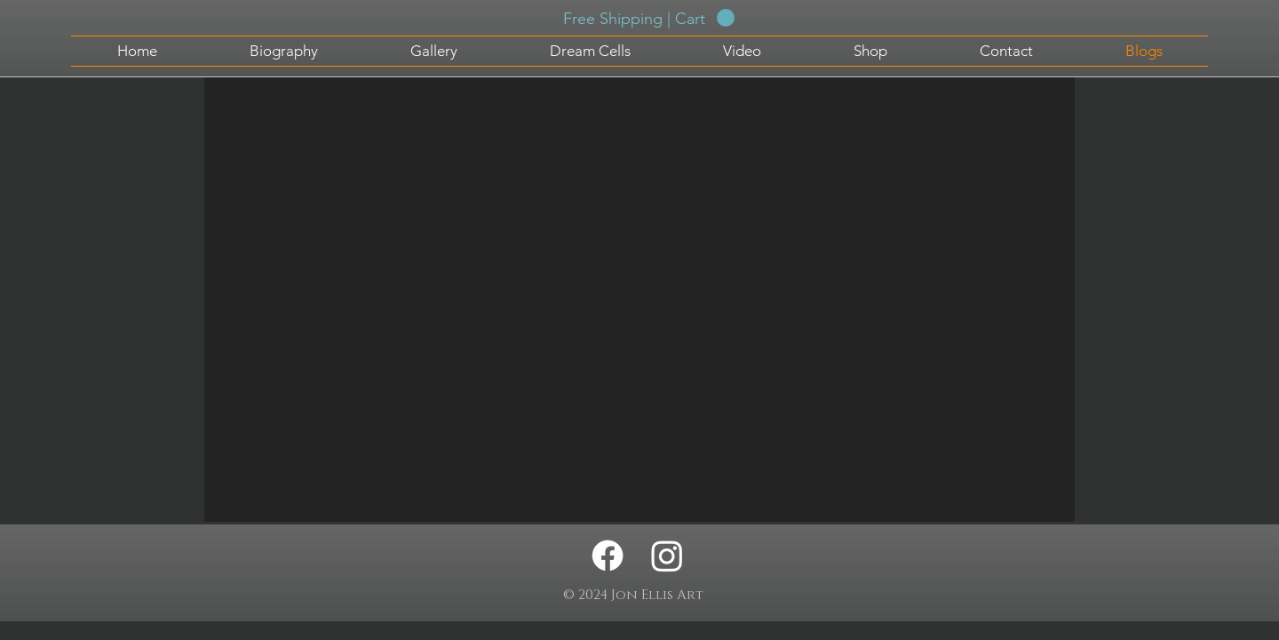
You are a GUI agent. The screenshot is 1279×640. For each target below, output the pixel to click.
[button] (649, 18)
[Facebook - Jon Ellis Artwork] (607, 555)
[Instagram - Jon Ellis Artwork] (667, 555)
